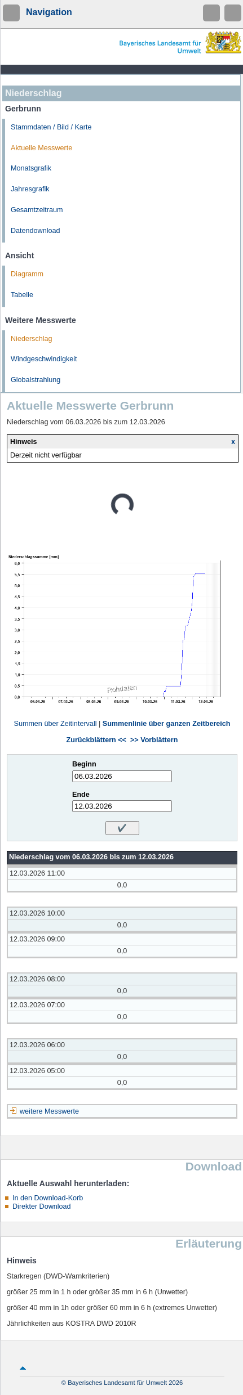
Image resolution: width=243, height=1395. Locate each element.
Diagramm (27, 274)
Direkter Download (41, 1206)
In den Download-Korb (47, 1198)
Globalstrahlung (35, 380)
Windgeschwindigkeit (44, 359)
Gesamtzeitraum (37, 210)
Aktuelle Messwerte (41, 148)
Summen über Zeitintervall (55, 724)
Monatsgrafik (31, 168)
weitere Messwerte (49, 1111)
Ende (81, 795)
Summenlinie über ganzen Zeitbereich (167, 724)
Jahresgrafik (30, 189)
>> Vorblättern (154, 740)
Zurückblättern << (96, 740)
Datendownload (35, 231)
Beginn (84, 764)
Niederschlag (31, 339)
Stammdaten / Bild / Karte (51, 127)
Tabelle (22, 295)
